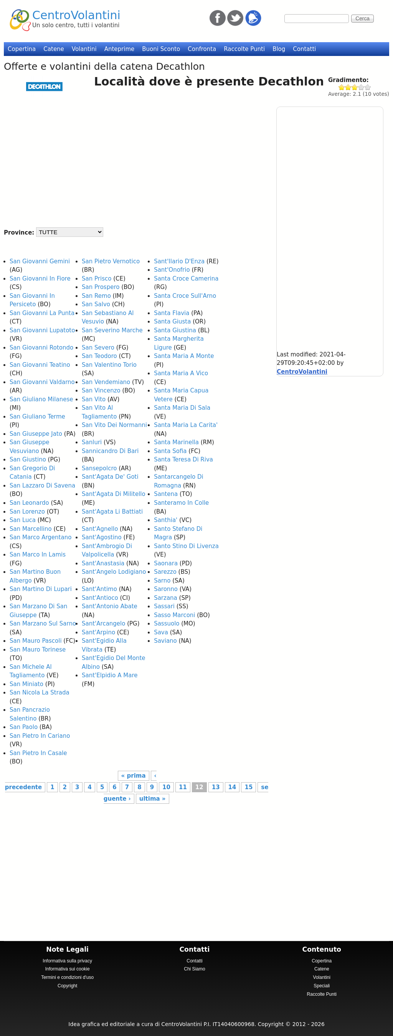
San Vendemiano (106, 382)
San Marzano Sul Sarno (43, 623)
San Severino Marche (112, 330)
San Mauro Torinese (38, 649)
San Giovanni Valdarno (42, 382)
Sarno (162, 580)
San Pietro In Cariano (40, 735)
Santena (166, 494)
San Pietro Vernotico (111, 261)
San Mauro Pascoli (36, 640)
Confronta (202, 49)
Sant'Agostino (102, 537)
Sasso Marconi (174, 615)
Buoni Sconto (161, 49)
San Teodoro (99, 356)
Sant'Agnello (100, 528)
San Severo (98, 347)
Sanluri (92, 442)
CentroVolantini (76, 15)
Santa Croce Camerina (186, 278)
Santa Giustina (175, 330)
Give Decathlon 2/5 (348, 87)
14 (232, 787)
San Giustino (28, 459)
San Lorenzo (27, 511)
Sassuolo (166, 623)
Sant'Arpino (98, 632)
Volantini (84, 49)
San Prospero (100, 287)
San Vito (94, 399)
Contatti (304, 49)
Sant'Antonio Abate (109, 606)
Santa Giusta (172, 321)
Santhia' (165, 520)
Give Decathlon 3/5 (355, 87)
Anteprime (119, 49)
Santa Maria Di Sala (182, 407)
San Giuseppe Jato (36, 433)
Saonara (166, 563)
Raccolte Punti (244, 49)
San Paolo (24, 727)
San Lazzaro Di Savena (42, 485)
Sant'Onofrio (172, 269)
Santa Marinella (176, 442)
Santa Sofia (170, 451)
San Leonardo (29, 502)
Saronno (166, 589)
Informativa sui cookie (67, 969)
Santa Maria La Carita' (186, 425)
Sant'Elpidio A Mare (109, 675)
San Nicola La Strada (39, 692)
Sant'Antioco (100, 597)
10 (166, 787)
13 (216, 787)
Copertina (22, 49)
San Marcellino (31, 528)
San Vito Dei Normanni (114, 425)
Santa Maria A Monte (184, 356)
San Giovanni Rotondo (41, 347)
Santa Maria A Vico (181, 373)
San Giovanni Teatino (40, 364)
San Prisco (96, 278)
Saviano (165, 640)
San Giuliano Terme (37, 416)
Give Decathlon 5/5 (368, 87)
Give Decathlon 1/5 (342, 87)
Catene (53, 49)
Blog (278, 49)
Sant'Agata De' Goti (110, 476)
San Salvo (96, 304)
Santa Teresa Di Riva (183, 459)
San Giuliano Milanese (41, 399)
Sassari (164, 606)
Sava (161, 632)
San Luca (23, 520)
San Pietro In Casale (38, 753)
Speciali (322, 985)
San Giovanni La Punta (42, 313)
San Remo (96, 295)
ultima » (152, 798)
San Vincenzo (101, 390)
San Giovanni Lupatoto (42, 330)
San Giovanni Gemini (40, 261)
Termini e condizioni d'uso (67, 977)
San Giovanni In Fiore (40, 278)
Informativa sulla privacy (67, 961)
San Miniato (26, 684)
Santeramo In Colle (181, 502)
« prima (133, 775)
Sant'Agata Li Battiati (112, 511)
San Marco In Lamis (38, 554)
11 (183, 787)
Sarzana (165, 597)
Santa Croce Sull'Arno (185, 295)
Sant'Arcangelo (103, 623)
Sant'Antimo (99, 589)
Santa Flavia (171, 313)
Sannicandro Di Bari (110, 451)
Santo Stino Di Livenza (186, 546)
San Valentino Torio (109, 364)
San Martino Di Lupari (41, 589)
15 (248, 787)
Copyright (67, 985)
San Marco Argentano (40, 537)
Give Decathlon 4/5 (361, 87)
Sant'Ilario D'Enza (179, 261)
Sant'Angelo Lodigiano (114, 571)
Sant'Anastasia (103, 563)
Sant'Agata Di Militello (113, 494)
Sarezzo (165, 571)
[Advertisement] (134, 158)
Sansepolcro (99, 468)
